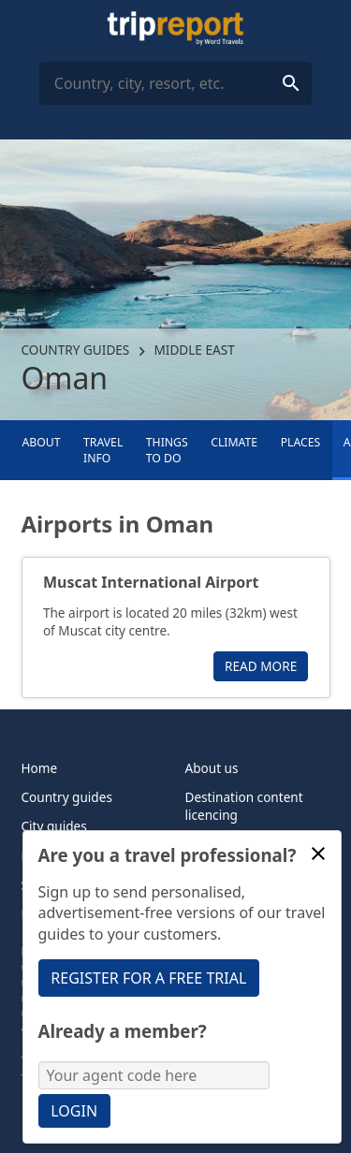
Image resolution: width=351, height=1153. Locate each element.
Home (40, 768)
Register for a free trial (148, 978)
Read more (261, 666)
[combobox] (175, 83)
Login (74, 1111)
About (41, 442)
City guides (54, 826)
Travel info (103, 450)
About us (212, 768)
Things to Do (167, 450)
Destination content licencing (244, 806)
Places (301, 442)
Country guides (76, 349)
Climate (234, 442)
